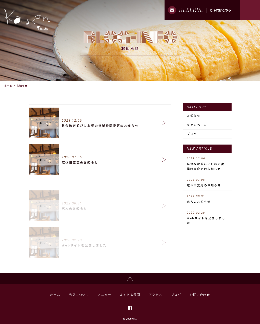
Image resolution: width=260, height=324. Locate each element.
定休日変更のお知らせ (207, 182)
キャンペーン (197, 125)
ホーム (8, 85)
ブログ (192, 134)
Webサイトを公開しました (207, 218)
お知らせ (193, 115)
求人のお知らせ (207, 199)
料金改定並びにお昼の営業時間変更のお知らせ (207, 164)
